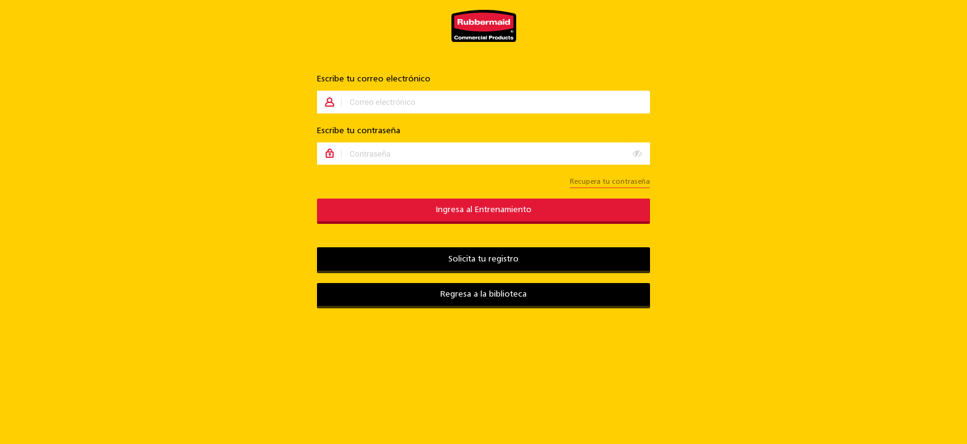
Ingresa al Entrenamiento (484, 210)
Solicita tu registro (483, 259)
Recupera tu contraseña (610, 182)
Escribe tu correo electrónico (373, 79)
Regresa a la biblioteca (483, 294)
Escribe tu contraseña (358, 131)
